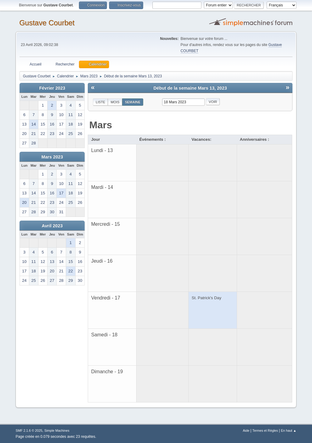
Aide (246, 430)
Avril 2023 (52, 225)
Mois (115, 102)
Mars (100, 124)
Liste (100, 102)
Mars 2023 (52, 156)
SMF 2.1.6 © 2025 (29, 430)
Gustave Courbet (46, 23)
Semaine (132, 102)
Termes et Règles (265, 430)
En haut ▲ (288, 430)
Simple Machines (56, 430)
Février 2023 (52, 88)
